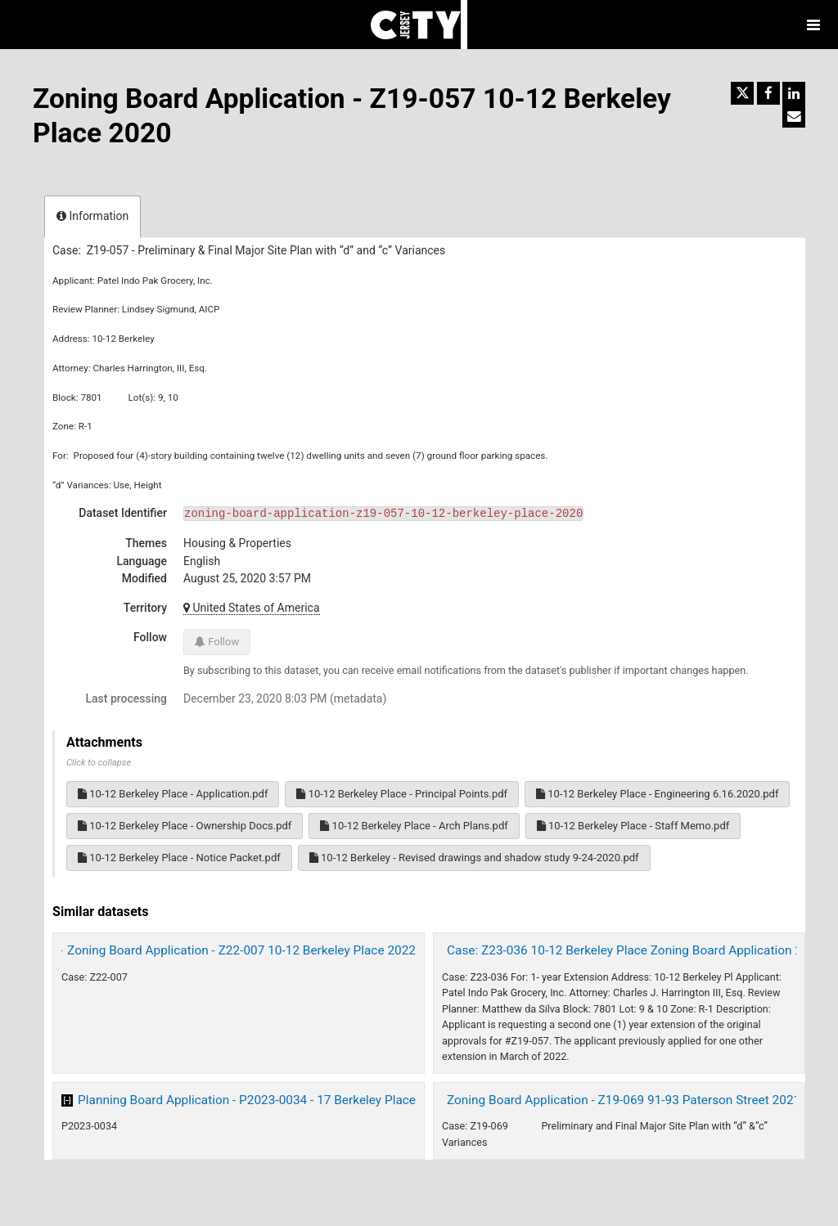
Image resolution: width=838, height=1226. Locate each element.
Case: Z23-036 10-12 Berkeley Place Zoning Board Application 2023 (635, 950)
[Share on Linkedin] (793, 93)
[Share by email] (793, 116)
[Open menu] (813, 24)
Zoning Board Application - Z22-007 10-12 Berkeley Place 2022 (241, 950)
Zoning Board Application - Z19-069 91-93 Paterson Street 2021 (623, 1100)
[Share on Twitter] (742, 93)
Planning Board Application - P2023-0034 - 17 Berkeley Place (247, 1100)
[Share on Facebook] (768, 93)
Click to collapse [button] (98, 762)
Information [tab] (92, 215)
